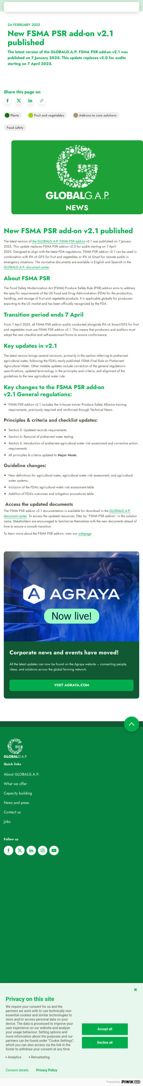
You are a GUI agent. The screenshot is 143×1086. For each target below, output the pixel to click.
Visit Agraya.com (71, 685)
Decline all (104, 1042)
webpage (84, 533)
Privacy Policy (46, 1070)
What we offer (15, 783)
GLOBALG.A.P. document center (26, 267)
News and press (16, 802)
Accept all (105, 1029)
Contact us (12, 812)
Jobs (7, 821)
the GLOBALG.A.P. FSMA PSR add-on (58, 241)
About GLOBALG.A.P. (22, 774)
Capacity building (18, 793)
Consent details (17, 1070)
